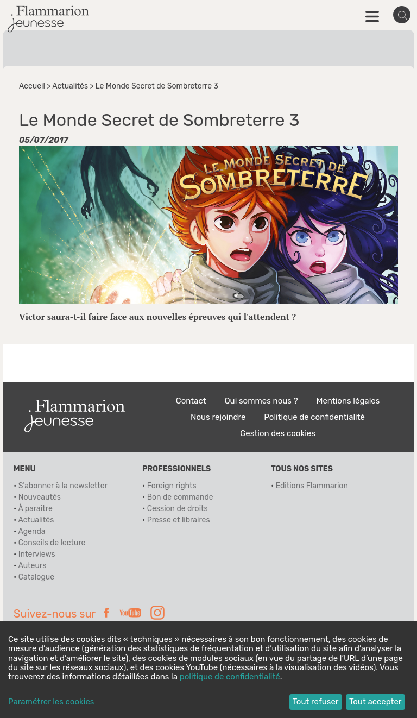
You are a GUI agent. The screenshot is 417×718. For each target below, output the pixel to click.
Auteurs (32, 565)
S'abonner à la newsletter (63, 485)
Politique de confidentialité (314, 417)
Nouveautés (39, 497)
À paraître (35, 508)
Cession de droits (177, 508)
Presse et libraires (178, 520)
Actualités (70, 86)
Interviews (36, 554)
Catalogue (36, 577)
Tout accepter (375, 702)
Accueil (32, 86)
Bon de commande (180, 497)
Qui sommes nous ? (261, 401)
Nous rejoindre (218, 417)
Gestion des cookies (277, 433)
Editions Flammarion (312, 485)
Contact (191, 401)
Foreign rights (172, 485)
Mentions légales (348, 401)
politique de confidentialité (230, 677)
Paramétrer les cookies (51, 702)
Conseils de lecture (52, 542)
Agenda (31, 531)
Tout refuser (316, 702)
